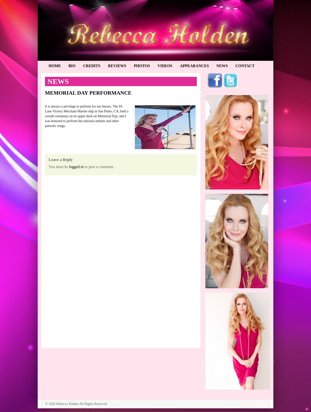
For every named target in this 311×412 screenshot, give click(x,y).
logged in (76, 167)
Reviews (117, 66)
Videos (164, 66)
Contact (245, 66)
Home (55, 66)
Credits (91, 66)
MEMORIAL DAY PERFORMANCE (88, 93)
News (222, 66)
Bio (72, 66)
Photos (142, 66)
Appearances (194, 66)
